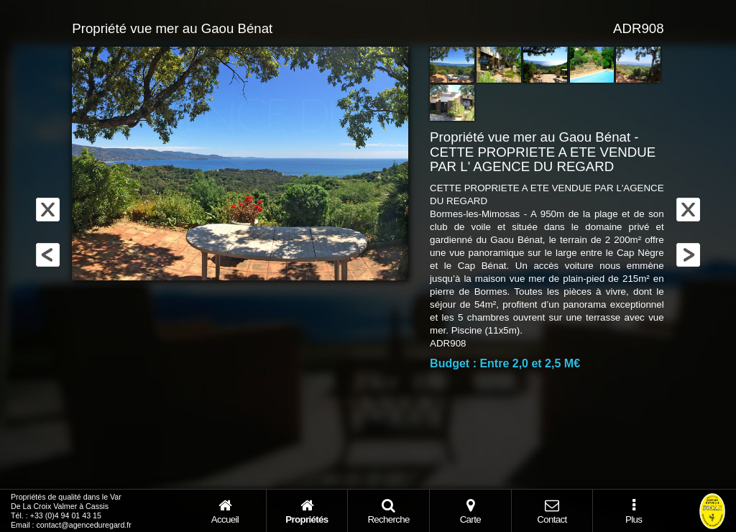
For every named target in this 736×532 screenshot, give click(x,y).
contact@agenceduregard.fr (84, 524)
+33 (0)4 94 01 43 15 (65, 515)
